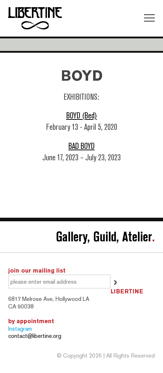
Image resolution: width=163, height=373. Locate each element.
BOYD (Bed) (81, 116)
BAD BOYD (81, 146)
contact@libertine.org (34, 335)
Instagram (20, 328)
